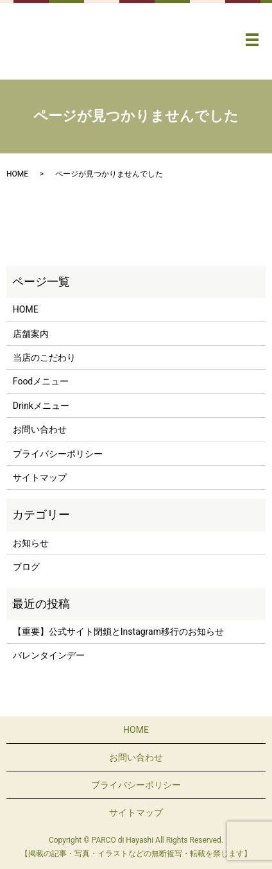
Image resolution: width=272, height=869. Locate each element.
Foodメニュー (41, 381)
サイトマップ (40, 477)
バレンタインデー (49, 655)
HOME (17, 173)
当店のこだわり (44, 357)
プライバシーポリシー (58, 454)
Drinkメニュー (41, 405)
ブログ (26, 567)
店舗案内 (31, 334)
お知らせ (31, 543)
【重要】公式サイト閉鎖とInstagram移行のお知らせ (118, 631)
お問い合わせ (40, 429)
